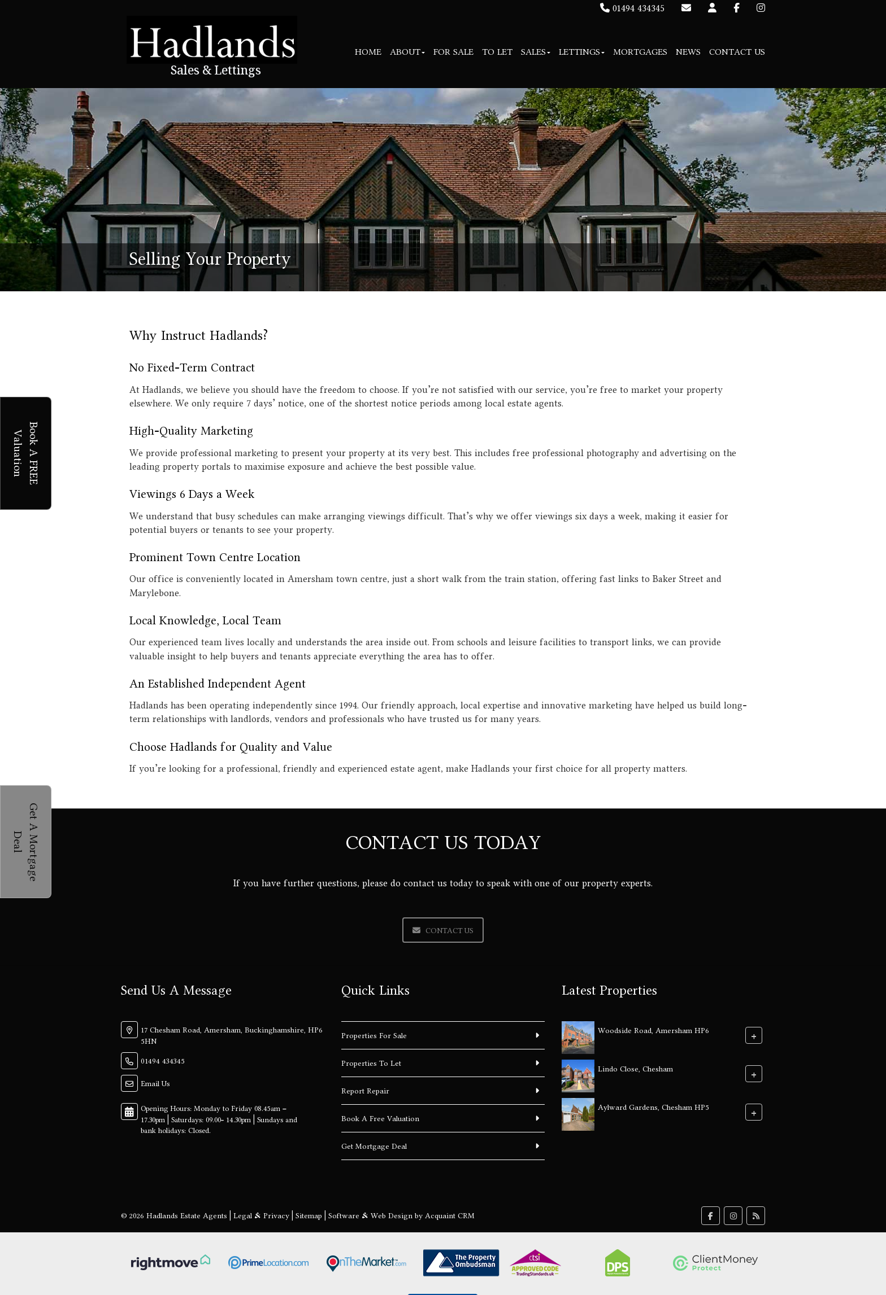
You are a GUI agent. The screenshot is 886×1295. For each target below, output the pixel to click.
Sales (535, 52)
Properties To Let (371, 1063)
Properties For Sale (374, 1035)
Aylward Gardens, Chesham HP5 (653, 1107)
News (688, 52)
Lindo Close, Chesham (635, 1068)
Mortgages (640, 52)
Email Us (155, 1083)
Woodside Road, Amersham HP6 (653, 1030)
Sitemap (309, 1215)
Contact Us (737, 52)
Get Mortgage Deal (374, 1146)
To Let (497, 52)
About (407, 52)
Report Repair (365, 1090)
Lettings (582, 52)
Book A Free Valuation (380, 1118)
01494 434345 (632, 8)
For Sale (453, 52)
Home (368, 52)
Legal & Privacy (261, 1215)
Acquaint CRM (450, 1215)
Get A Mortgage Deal (26, 842)
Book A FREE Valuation (26, 453)
